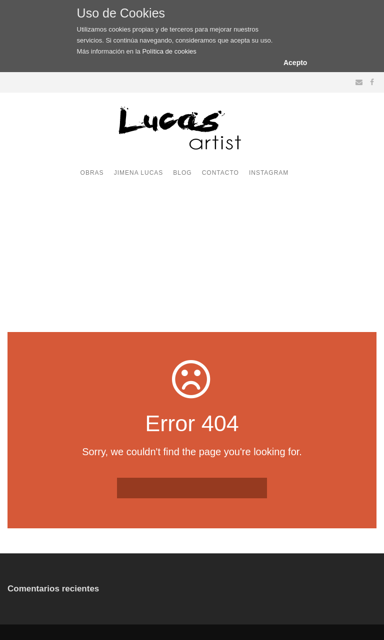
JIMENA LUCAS (139, 172)
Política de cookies (169, 51)
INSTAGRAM (268, 172)
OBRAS (92, 172)
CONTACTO (220, 172)
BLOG (182, 172)
